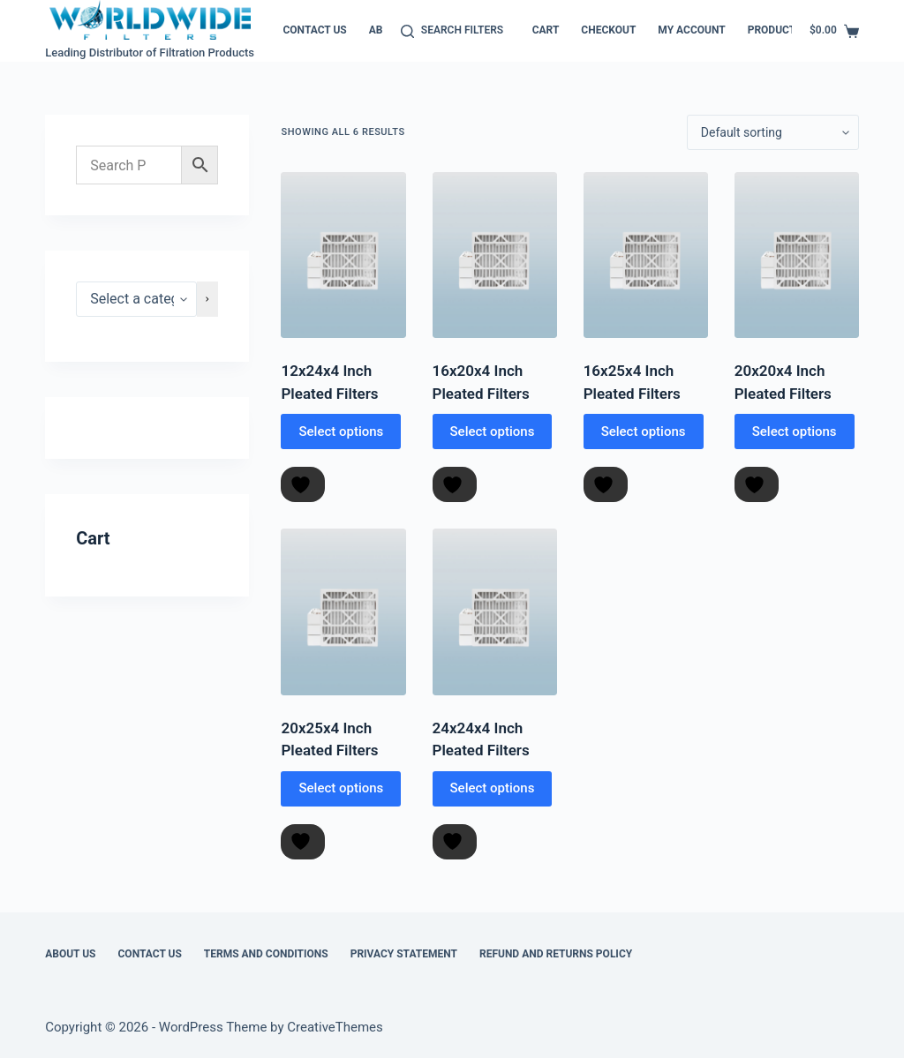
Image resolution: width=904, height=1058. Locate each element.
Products (775, 30)
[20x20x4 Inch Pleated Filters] (796, 255)
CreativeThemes (335, 1027)
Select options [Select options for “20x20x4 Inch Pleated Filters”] (794, 431)
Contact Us (314, 30)
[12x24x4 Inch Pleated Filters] (343, 255)
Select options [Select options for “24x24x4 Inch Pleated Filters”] (492, 788)
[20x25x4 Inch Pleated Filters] (343, 611)
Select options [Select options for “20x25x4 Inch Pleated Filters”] (340, 788)
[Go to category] (207, 299)
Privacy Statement (403, 954)
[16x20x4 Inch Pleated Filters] (495, 255)
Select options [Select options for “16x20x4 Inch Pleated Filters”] (492, 431)
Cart (546, 30)
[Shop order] (773, 132)
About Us (70, 954)
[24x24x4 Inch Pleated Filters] (495, 611)
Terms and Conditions (266, 954)
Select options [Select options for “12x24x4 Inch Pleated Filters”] (340, 431)
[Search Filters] (452, 31)
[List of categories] (136, 299)
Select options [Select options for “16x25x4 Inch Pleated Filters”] (643, 431)
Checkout (608, 30)
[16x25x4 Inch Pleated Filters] (646, 255)
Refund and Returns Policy (555, 954)
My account (691, 30)
